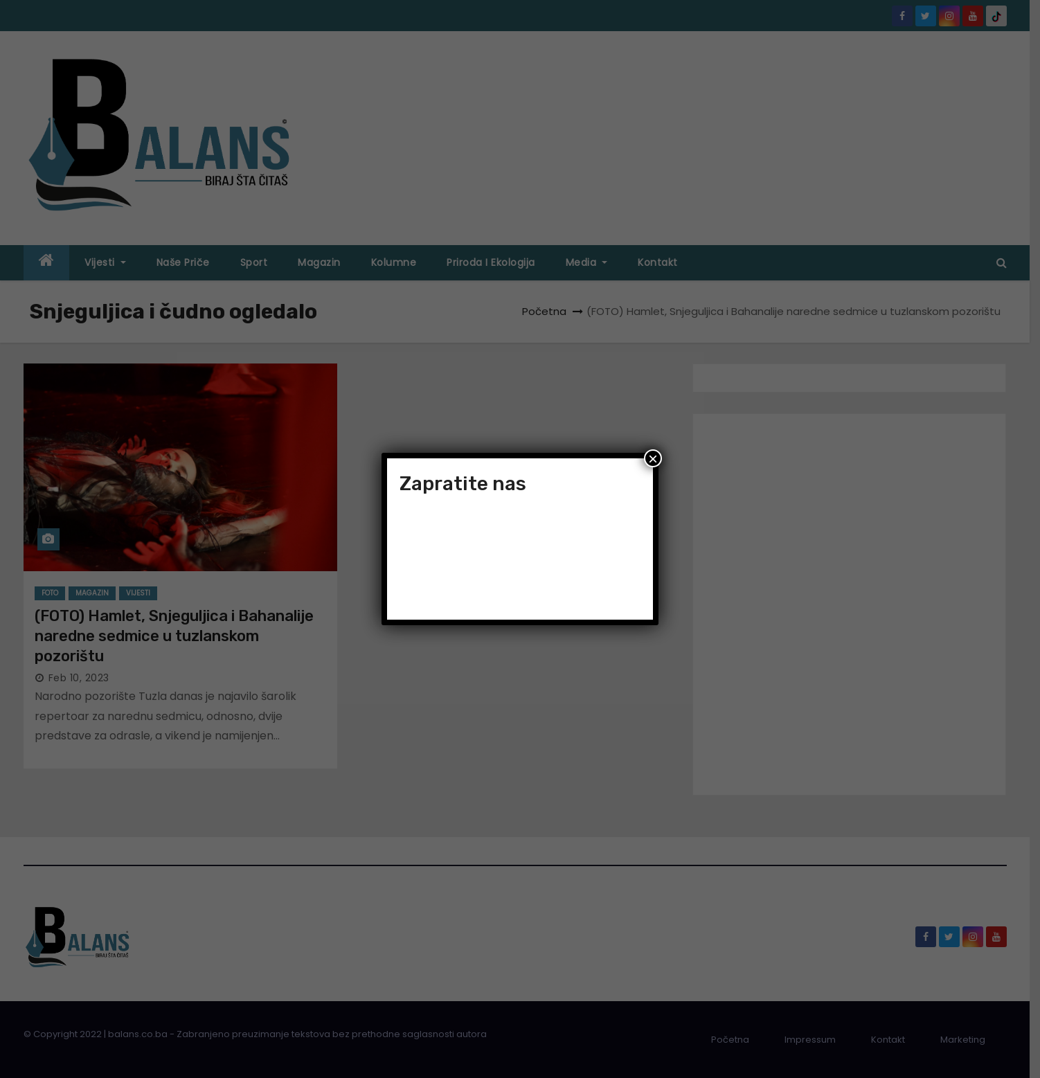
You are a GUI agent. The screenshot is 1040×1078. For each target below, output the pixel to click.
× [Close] (653, 458)
